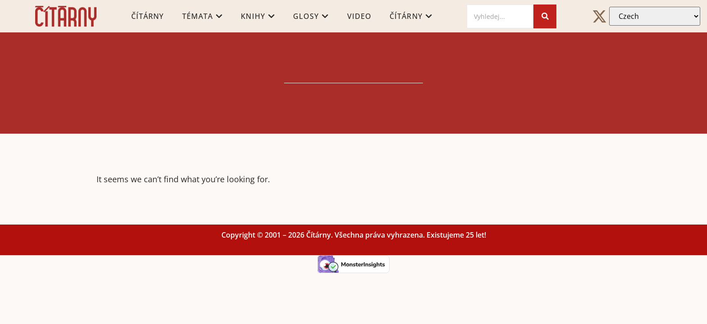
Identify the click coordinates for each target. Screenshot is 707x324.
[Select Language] (654, 16)
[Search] (500, 16)
